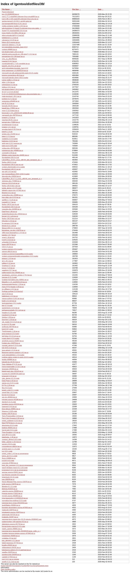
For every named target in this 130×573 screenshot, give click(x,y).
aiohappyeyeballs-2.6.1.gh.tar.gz (13, 310)
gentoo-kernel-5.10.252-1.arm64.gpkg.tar (17, 21)
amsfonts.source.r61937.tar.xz (13, 341)
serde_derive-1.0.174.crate (11, 188)
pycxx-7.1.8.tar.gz (8, 268)
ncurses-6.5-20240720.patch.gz (13, 374)
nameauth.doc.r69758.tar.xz (12, 115)
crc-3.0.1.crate (7, 451)
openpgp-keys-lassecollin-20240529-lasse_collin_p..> (21, 531)
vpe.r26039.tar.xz (8, 479)
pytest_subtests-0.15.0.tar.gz (12, 421)
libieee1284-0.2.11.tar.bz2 (11, 228)
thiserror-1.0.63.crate (9, 411)
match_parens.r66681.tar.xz (12, 529)
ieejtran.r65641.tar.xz (9, 428)
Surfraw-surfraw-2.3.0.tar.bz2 (12, 291)
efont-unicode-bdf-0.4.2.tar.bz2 (13, 35)
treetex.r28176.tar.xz (9, 414)
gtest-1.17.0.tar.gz (8, 136)
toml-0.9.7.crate (7, 329)
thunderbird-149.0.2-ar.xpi (11, 169)
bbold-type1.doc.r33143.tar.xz (12, 371)
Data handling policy (8, 569)
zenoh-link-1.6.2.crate (10, 392)
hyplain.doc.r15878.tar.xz (11, 343)
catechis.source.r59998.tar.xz (12, 491)
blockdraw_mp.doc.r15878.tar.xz (13, 230)
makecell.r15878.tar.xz (10, 510)
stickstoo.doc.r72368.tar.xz (11, 181)
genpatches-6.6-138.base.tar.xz (13, 56)
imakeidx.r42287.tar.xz (10, 517)
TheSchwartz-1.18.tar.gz (11, 331)
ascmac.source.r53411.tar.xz (12, 472)
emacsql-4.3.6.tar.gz (9, 376)
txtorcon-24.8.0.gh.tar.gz (11, 183)
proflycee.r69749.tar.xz (10, 327)
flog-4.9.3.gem (7, 388)
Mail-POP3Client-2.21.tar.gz (12, 423)
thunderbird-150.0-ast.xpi (11, 207)
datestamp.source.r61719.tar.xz (13, 524)
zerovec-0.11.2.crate (9, 277)
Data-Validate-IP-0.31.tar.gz (12, 364)
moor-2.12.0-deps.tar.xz (10, 110)
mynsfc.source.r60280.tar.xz (12, 496)
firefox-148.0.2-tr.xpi (9, 162)
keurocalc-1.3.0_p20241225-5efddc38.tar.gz (18, 113)
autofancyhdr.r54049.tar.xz (11, 554)
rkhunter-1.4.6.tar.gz (9, 221)
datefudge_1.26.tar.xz (10, 437)
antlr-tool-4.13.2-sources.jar (12, 143)
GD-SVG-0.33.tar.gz (9, 348)
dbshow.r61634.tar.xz (9, 489)
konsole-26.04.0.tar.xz (10, 106)
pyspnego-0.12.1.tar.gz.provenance (14, 470)
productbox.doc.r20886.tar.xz (12, 195)
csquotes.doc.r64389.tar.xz (11, 209)
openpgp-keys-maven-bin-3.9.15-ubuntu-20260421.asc (22, 519)
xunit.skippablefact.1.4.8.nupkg (13, 355)
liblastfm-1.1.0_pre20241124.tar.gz (14, 282)
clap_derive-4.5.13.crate (10, 378)
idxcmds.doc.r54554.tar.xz (11, 176)
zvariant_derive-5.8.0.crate (11, 439)
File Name (6, 9)
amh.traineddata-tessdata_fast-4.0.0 (15, 68)
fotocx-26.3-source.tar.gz (11, 42)
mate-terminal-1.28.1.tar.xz (11, 96)
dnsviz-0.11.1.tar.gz (9, 226)
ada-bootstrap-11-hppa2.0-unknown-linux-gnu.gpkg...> (21, 28)
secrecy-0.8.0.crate (9, 444)
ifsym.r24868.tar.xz (9, 458)
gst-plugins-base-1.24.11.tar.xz (13, 89)
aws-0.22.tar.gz (7, 294)
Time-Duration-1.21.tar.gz (11, 432)
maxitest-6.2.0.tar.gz (9, 315)
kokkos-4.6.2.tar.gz (9, 87)
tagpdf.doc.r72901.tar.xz (10, 108)
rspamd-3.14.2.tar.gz (9, 61)
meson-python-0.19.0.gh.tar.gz (13, 298)
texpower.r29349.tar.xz (10, 369)
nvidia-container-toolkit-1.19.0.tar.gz (15, 26)
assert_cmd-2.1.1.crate (10, 390)
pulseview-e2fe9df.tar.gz (11, 101)
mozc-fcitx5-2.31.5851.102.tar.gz (13, 33)
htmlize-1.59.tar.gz (8, 317)
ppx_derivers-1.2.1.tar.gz (11, 540)
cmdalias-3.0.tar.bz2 (9, 538)
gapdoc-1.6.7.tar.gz (9, 235)
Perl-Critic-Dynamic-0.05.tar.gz (13, 418)
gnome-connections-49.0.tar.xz (13, 75)
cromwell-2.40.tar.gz (9, 153)
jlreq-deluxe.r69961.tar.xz (11, 409)
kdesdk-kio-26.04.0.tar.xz (11, 362)
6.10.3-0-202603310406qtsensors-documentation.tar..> (22, 94)
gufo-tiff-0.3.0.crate (9, 435)
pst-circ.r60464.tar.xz (9, 397)
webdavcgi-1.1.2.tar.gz (10, 38)
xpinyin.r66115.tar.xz (9, 251)
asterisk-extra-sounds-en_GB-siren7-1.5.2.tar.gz (19, 54)
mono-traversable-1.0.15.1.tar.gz (13, 367)
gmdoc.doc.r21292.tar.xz (11, 134)
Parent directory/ (8, 12)
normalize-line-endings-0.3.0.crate (14, 500)
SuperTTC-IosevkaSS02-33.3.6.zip (14, 31)
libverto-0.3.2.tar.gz (9, 193)
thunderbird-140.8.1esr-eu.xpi (12, 164)
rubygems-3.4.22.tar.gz (10, 40)
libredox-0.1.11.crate (9, 486)
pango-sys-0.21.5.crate (10, 383)
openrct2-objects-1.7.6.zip (11, 45)
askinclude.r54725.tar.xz (11, 515)
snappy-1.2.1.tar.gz (9, 127)
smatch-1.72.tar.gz (8, 117)
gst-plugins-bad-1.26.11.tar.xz (12, 52)
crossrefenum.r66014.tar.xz (12, 446)
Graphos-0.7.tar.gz (8, 265)
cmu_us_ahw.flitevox (9, 59)
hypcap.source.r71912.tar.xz (12, 493)
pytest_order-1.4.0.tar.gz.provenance (15, 453)
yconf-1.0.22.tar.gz (8, 240)
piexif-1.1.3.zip (7, 132)
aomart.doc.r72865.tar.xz (11, 122)
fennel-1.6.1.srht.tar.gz (10, 216)
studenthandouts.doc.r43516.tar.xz (14, 214)
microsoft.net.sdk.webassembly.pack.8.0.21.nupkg (20, 73)
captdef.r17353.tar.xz (9, 557)
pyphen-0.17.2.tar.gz (9, 99)
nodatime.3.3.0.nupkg (10, 139)
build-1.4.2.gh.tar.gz (9, 301)
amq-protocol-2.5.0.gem (10, 334)
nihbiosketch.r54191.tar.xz (11, 547)
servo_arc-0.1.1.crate (9, 456)
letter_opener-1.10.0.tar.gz (11, 442)
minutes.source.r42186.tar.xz (12, 399)
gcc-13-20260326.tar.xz (10, 14)
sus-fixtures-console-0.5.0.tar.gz (13, 475)
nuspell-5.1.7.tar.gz (9, 202)
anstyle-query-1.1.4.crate (11, 449)
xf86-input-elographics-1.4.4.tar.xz (14, 233)
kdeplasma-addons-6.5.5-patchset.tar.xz (16, 550)
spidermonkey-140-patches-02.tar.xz (15, 522)
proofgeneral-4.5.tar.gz (10, 125)
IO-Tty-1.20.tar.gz (8, 385)
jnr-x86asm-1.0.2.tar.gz (10, 289)
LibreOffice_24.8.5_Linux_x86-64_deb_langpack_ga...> (22, 160)
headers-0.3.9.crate (9, 313)
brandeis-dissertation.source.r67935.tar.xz (17, 507)
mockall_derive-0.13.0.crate (12, 345)
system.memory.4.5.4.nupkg (12, 249)
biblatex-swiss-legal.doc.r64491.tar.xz (15, 155)
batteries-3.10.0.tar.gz (10, 141)
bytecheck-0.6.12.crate (10, 477)
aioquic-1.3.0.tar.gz (9, 258)
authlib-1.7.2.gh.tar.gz (10, 200)
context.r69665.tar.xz (9, 49)
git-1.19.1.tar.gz (7, 261)
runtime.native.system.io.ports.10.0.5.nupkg (17, 357)
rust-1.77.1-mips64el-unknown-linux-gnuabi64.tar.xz (20, 16)
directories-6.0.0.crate (10, 425)
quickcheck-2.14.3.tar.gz (11, 308)
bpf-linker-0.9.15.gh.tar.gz (11, 336)
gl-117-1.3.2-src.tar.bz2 (10, 92)
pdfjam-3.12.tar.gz (8, 263)
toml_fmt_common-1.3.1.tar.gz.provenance (17, 465)
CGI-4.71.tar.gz (7, 247)
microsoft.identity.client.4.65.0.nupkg (15, 78)
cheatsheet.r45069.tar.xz (11, 536)
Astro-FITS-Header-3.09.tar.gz (13, 287)
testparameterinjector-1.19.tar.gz (13, 284)
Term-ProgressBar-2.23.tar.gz (12, 416)
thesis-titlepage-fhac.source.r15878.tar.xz (17, 482)
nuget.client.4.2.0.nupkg (10, 338)
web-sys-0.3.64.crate (9, 146)
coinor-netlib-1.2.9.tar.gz (10, 80)
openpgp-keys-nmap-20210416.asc (15, 503)
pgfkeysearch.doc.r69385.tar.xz (13, 272)
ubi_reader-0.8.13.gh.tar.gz (11, 322)
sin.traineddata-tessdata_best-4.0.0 (14, 47)
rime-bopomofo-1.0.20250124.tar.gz (15, 498)
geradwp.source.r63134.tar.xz (12, 404)
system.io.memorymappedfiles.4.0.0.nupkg (17, 254)
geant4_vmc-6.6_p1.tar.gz (11, 66)
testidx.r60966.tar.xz (9, 359)
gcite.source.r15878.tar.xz (11, 484)
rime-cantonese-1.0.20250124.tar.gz (15, 70)
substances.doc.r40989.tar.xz (12, 150)
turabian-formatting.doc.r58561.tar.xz (15, 280)
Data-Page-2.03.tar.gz (10, 381)
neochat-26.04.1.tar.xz (10, 120)
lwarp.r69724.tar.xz (9, 244)
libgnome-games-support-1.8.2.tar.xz (15, 352)
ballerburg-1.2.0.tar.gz (10, 296)
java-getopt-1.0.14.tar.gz (11, 350)
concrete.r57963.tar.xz (10, 463)
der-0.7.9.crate (7, 305)
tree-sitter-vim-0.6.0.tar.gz (11, 197)
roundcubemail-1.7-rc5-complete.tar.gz (16, 63)
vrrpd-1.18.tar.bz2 (8, 237)
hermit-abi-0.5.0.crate (9, 430)
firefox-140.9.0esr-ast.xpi (11, 218)
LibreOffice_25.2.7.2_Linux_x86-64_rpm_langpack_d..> (22, 179)
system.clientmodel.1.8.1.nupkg (13, 167)
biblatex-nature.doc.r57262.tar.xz (14, 190)
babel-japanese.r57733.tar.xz (12, 543)
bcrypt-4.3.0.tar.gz (8, 395)
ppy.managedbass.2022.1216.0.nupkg (15, 174)
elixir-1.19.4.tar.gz (8, 82)
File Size (75, 9)
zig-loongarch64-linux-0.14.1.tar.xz (14, 24)
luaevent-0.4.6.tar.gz (9, 406)
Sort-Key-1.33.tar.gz (9, 319)
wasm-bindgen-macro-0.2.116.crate (15, 468)
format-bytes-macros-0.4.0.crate (13, 526)
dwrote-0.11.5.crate (9, 402)
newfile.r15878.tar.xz (9, 552)
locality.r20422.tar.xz (9, 545)
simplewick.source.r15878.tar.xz (13, 512)
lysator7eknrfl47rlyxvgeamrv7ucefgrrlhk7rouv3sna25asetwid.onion (24, 566)
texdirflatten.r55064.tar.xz (11, 505)
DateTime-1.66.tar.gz (9, 211)
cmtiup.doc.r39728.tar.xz (11, 148)
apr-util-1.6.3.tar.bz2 (9, 171)
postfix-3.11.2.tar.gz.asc (10, 562)
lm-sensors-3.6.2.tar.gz (10, 223)
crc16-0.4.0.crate (8, 460)
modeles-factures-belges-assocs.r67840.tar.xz (18, 533)
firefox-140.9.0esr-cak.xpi (11, 186)
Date (99, 9)
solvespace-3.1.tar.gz (9, 85)
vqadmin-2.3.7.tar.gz (9, 270)
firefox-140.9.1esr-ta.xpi (10, 204)
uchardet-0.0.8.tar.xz (9, 242)
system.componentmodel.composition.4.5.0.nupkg (20, 256)
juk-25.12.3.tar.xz (8, 103)
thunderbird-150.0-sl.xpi (10, 157)
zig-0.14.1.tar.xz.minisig (10, 559)
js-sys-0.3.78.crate (8, 324)
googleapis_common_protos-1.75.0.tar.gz (17, 275)
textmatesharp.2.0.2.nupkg (11, 303)
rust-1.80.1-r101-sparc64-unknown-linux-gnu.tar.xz (20, 19)
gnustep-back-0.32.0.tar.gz (11, 129)
